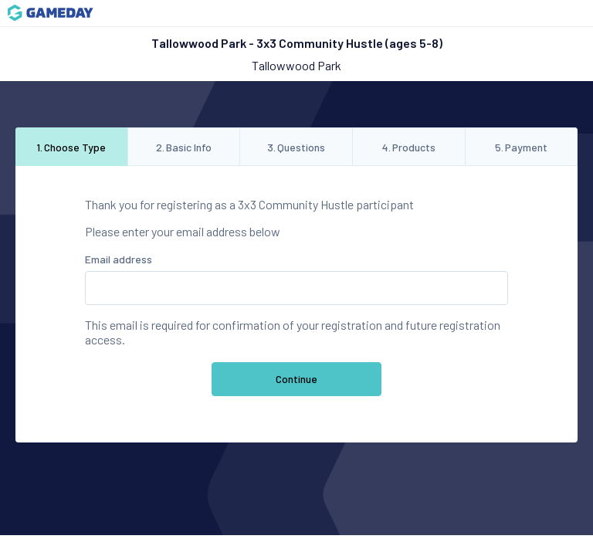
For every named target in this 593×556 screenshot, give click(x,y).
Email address (118, 259)
